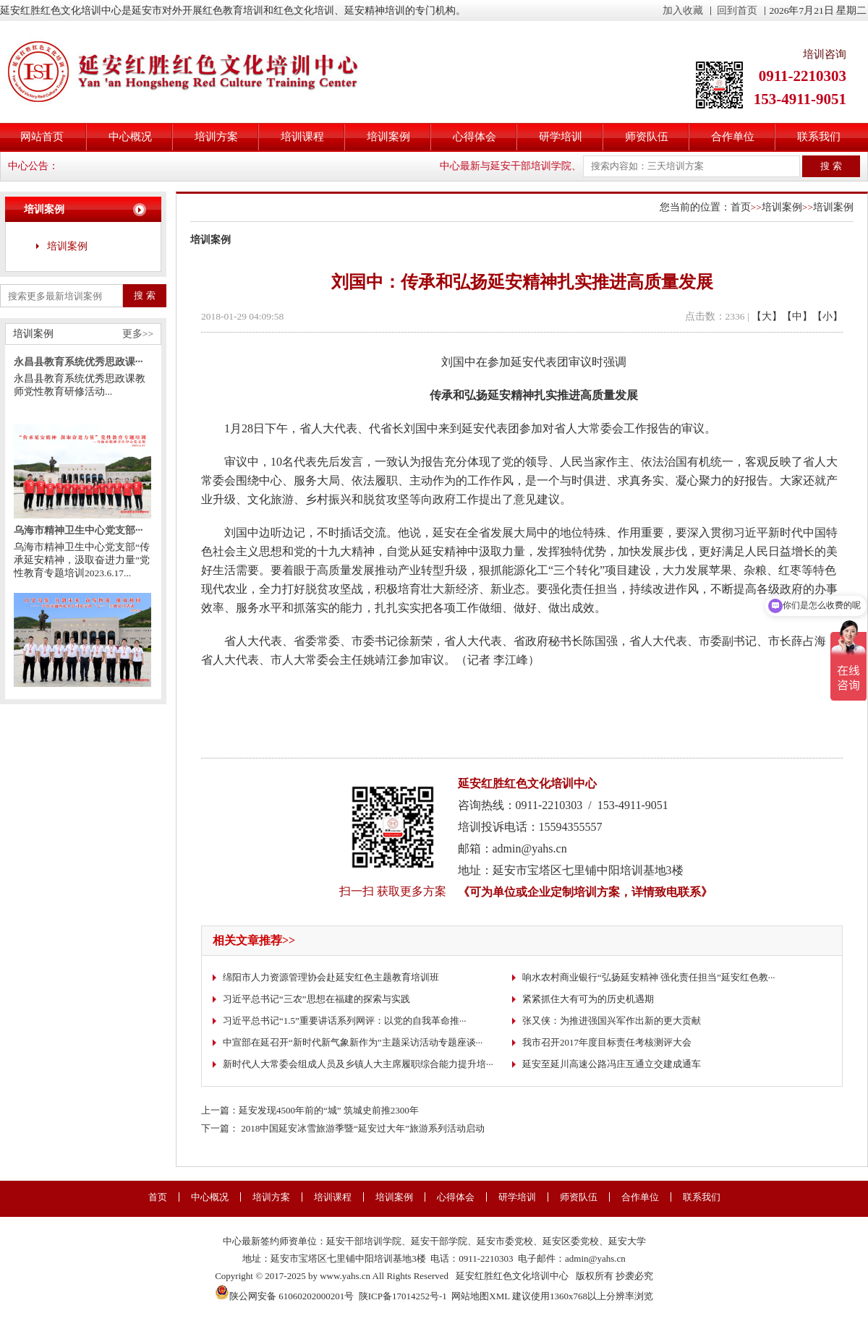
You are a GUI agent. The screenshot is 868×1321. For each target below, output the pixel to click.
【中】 (797, 316)
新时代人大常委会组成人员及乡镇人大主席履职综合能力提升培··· (358, 1064)
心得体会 (474, 136)
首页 (741, 207)
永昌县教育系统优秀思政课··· (78, 367)
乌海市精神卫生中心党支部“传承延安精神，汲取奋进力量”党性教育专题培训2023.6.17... (82, 565)
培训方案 (216, 136)
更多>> (137, 333)
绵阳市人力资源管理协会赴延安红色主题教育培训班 (331, 977)
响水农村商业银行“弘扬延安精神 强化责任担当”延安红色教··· (648, 977)
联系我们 (819, 136)
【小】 (827, 316)
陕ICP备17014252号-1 (403, 1296)
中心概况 (130, 136)
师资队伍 (646, 136)
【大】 (767, 316)
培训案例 (388, 136)
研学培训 (560, 136)
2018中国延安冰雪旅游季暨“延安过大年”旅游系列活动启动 (363, 1128)
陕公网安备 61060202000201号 (284, 1296)
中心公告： (33, 166)
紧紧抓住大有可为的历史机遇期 (588, 998)
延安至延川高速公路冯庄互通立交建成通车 (611, 1064)
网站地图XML (480, 1296)
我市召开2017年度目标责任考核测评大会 (607, 1042)
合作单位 (732, 136)
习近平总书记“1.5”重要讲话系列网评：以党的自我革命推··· (345, 1020)
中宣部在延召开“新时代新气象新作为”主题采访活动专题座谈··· (352, 1042)
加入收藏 (683, 10)
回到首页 (737, 10)
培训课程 (302, 136)
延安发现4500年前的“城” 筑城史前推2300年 (329, 1110)
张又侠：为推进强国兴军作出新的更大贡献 (611, 1020)
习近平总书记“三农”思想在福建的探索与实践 (316, 998)
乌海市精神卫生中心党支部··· (78, 536)
